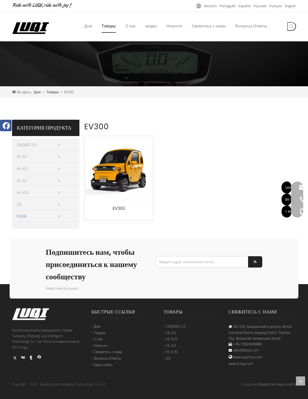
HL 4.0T (22, 168)
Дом (97, 326)
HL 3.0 (21, 156)
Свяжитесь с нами (108, 351)
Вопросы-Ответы (107, 358)
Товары (100, 332)
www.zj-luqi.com (241, 363)
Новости (100, 345)
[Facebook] (6, 125)
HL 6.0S (22, 192)
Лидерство (267, 384)
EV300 (21, 216)
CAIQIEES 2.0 (26, 145)
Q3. (19, 204)
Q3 (168, 358)
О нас (98, 339)
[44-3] (154, 63)
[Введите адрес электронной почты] (201, 261)
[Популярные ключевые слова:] (291, 26)
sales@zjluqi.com (246, 350)
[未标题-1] (45, 5)
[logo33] (33, 314)
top (300, 381)
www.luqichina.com (248, 357)
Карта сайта (103, 364)
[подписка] (255, 262)
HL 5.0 (21, 180)
